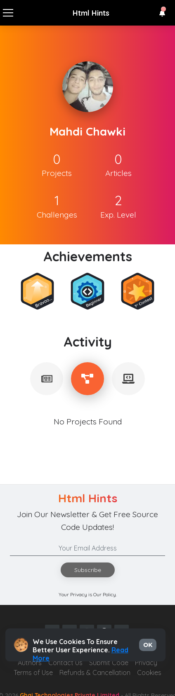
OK (147, 645)
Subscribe (87, 570)
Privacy (146, 663)
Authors (30, 663)
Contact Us (65, 663)
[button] (162, 13)
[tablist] (46, 378)
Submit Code (108, 663)
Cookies (149, 672)
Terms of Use (33, 672)
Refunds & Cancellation (94, 672)
